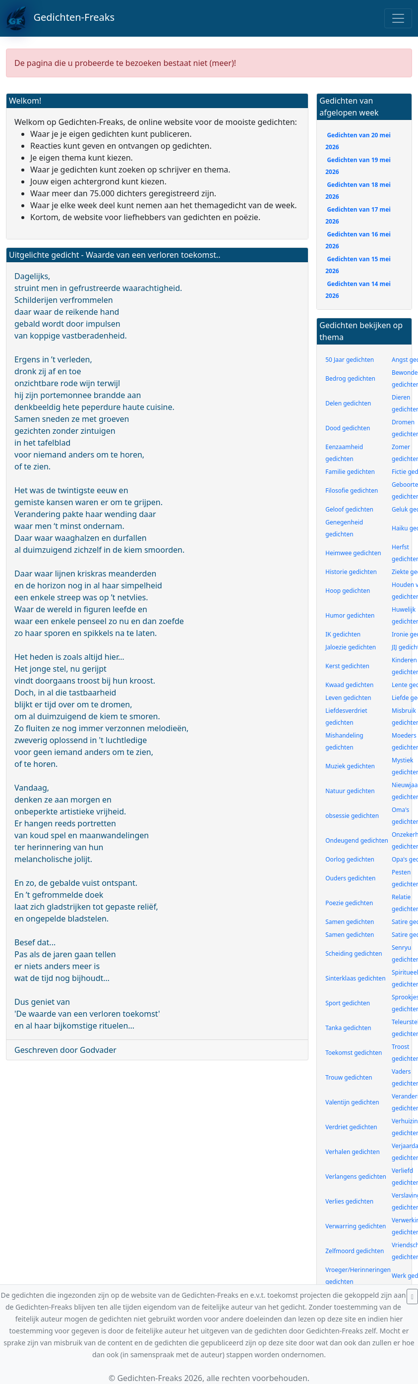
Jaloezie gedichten (350, 647)
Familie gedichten (350, 471)
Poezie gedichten (349, 903)
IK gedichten (342, 634)
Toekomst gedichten (353, 1052)
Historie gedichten (351, 572)
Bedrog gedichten (350, 378)
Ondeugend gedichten (356, 840)
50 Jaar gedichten (349, 359)
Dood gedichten (347, 428)
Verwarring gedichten (355, 1226)
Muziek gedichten (350, 766)
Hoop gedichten (347, 590)
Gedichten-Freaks (60, 18)
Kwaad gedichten (349, 685)
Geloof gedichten (349, 509)
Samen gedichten (349, 922)
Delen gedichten (348, 403)
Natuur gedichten (349, 791)
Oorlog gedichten (349, 859)
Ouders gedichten (350, 878)
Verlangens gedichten (355, 1176)
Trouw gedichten (348, 1077)
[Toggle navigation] (398, 18)
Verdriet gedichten (351, 1127)
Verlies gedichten (349, 1201)
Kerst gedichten (347, 666)
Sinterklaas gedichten (355, 978)
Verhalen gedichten (352, 1152)
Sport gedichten (347, 1003)
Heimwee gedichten (353, 553)
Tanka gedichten (348, 1028)
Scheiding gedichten (353, 953)
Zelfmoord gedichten (354, 1251)
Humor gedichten (349, 615)
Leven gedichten (348, 697)
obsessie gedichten (352, 815)
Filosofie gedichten (351, 490)
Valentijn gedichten (352, 1102)
